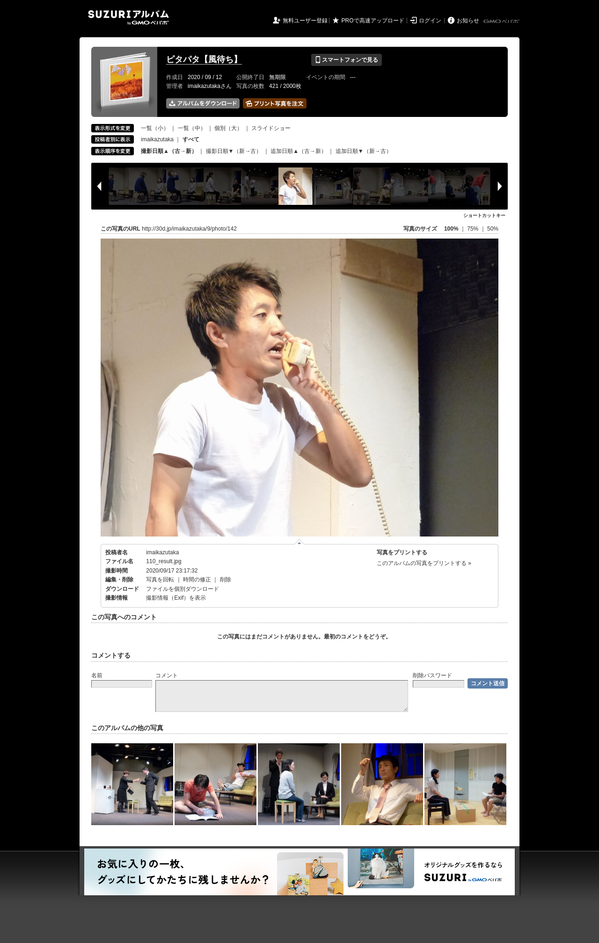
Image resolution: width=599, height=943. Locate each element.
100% (451, 228)
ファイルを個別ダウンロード (182, 589)
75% (473, 228)
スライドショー (271, 128)
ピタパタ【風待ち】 (204, 59)
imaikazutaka (157, 139)
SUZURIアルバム (128, 17)
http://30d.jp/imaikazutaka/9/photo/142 (189, 228)
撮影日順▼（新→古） (234, 151)
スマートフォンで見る (346, 60)
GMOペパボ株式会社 (502, 21)
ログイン (430, 20)
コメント (166, 675)
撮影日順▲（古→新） (169, 151)
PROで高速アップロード (373, 20)
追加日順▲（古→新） (298, 151)
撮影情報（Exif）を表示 (176, 598)
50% (492, 228)
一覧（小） (155, 128)
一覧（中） (192, 128)
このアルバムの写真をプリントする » (424, 563)
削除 (225, 579)
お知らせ (468, 20)
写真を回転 (160, 579)
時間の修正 (197, 579)
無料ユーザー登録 (305, 20)
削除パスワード (432, 675)
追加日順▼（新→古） (364, 151)
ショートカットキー (484, 215)
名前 (96, 675)
